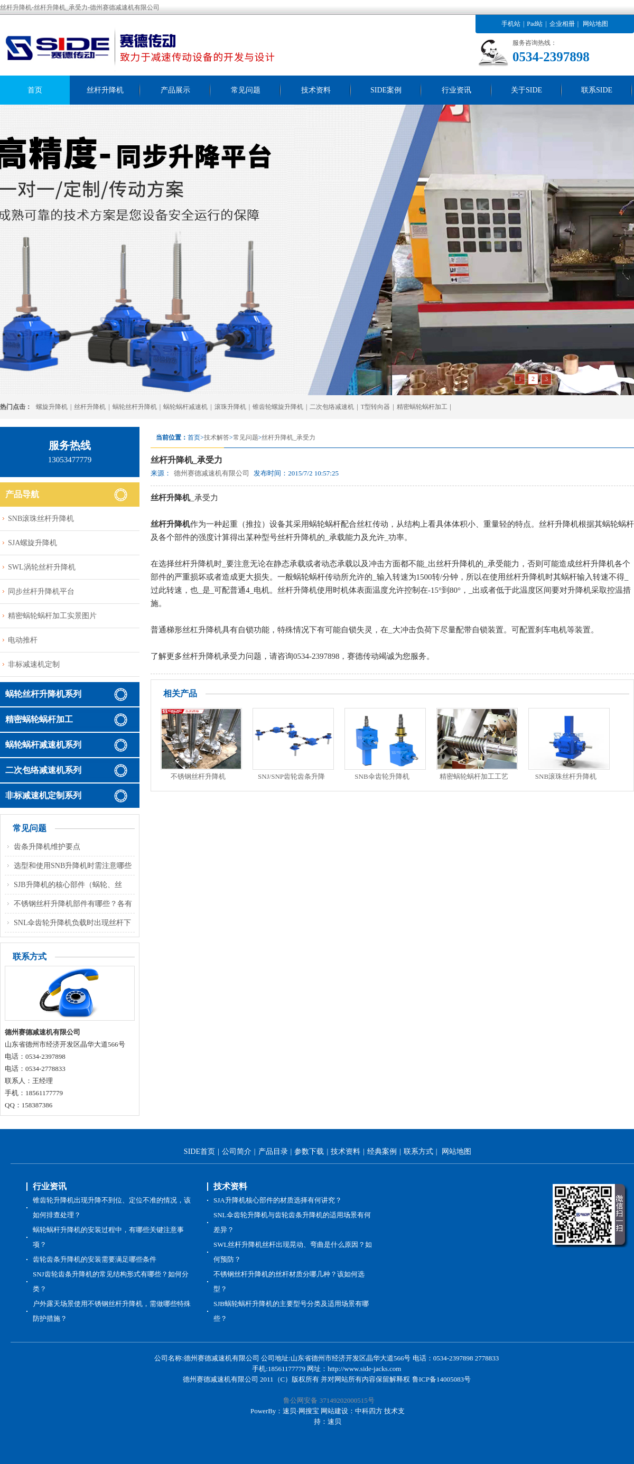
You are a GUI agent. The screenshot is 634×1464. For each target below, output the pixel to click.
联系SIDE (596, 90)
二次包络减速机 (332, 407)
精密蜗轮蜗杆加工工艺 (474, 776)
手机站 (510, 23)
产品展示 (175, 90)
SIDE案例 (386, 90)
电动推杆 (23, 640)
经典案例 (382, 1151)
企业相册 (562, 23)
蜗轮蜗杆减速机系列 (43, 744)
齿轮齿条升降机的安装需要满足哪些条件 (94, 1259)
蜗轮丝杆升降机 (135, 407)
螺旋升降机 (52, 407)
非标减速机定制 (34, 664)
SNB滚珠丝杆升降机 (565, 776)
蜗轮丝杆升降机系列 (43, 693)
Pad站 (535, 23)
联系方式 (418, 1151)
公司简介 (236, 1151)
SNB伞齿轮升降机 (382, 776)
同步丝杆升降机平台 (41, 591)
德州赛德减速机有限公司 (211, 473)
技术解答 (216, 437)
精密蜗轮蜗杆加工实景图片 (52, 616)
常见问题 (245, 90)
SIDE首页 (199, 1151)
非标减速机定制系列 (43, 795)
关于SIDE (526, 90)
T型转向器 (375, 407)
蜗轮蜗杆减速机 (185, 407)
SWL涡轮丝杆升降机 (42, 567)
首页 (34, 90)
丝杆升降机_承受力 (288, 437)
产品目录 (273, 1151)
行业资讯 (456, 90)
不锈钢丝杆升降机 (198, 776)
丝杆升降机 (105, 90)
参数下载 (309, 1151)
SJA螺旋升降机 (32, 543)
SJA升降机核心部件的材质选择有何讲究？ (277, 1200)
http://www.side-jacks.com (364, 1369)
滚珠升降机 (230, 407)
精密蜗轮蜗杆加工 (422, 407)
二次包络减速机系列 (43, 770)
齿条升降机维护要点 (47, 847)
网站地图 (595, 23)
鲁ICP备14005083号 (441, 1379)
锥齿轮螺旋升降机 (278, 407)
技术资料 (316, 90)
